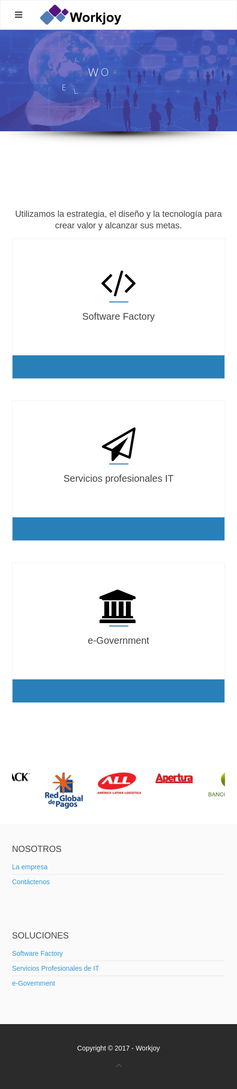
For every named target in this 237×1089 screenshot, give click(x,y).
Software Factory (37, 953)
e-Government (33, 983)
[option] (119, 783)
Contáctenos (31, 882)
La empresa (30, 867)
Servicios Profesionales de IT (55, 968)
